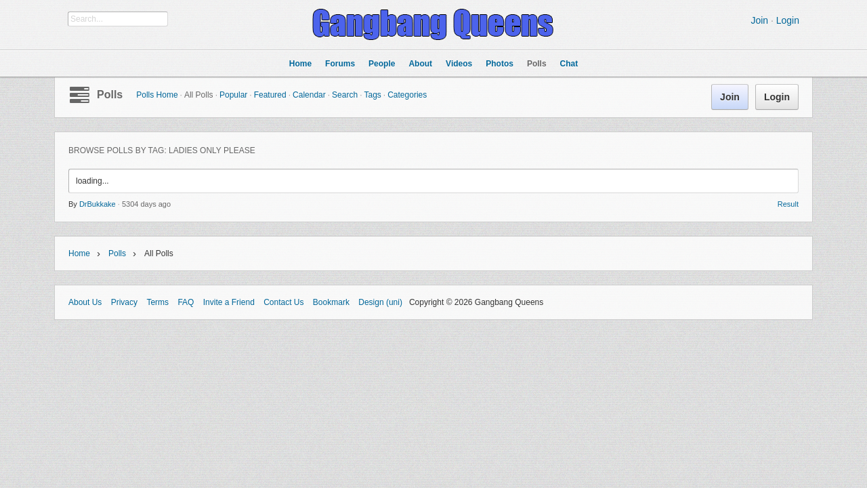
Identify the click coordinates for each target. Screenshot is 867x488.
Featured (270, 95)
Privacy (124, 302)
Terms (157, 302)
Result (788, 204)
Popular (233, 95)
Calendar (309, 95)
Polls (110, 94)
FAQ (185, 302)
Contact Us (283, 302)
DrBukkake (97, 204)
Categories (407, 95)
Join (759, 20)
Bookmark (331, 302)
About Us (85, 302)
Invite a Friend (229, 302)
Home (79, 253)
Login (787, 20)
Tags (372, 95)
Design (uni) (380, 302)
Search (345, 95)
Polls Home (156, 95)
